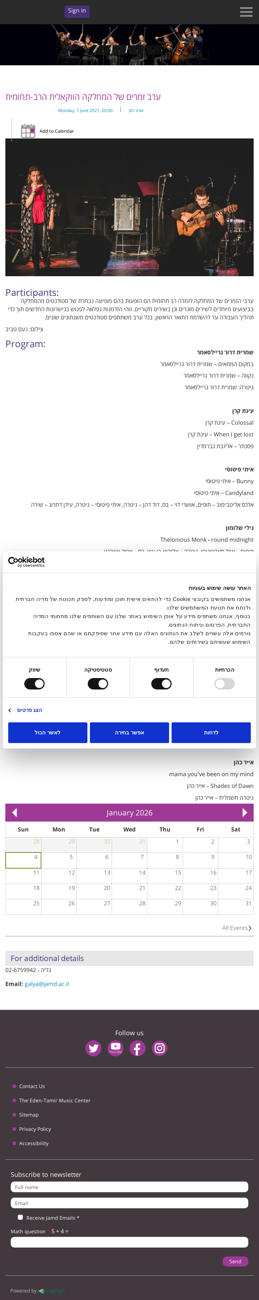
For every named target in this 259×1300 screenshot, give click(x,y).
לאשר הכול (48, 732)
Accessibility (34, 1143)
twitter (93, 1048)
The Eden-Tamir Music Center (55, 1100)
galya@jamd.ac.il (47, 984)
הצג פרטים (29, 710)
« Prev (14, 812)
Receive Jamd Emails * (45, 1217)
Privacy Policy (35, 1129)
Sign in (77, 10)
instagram (160, 1048)
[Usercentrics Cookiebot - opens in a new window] (39, 562)
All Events (235, 928)
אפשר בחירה (129, 732)
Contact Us (32, 1086)
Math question (30, 1231)
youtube (115, 1048)
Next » (245, 812)
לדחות (211, 732)
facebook (138, 1048)
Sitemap (29, 1114)
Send (235, 1261)
